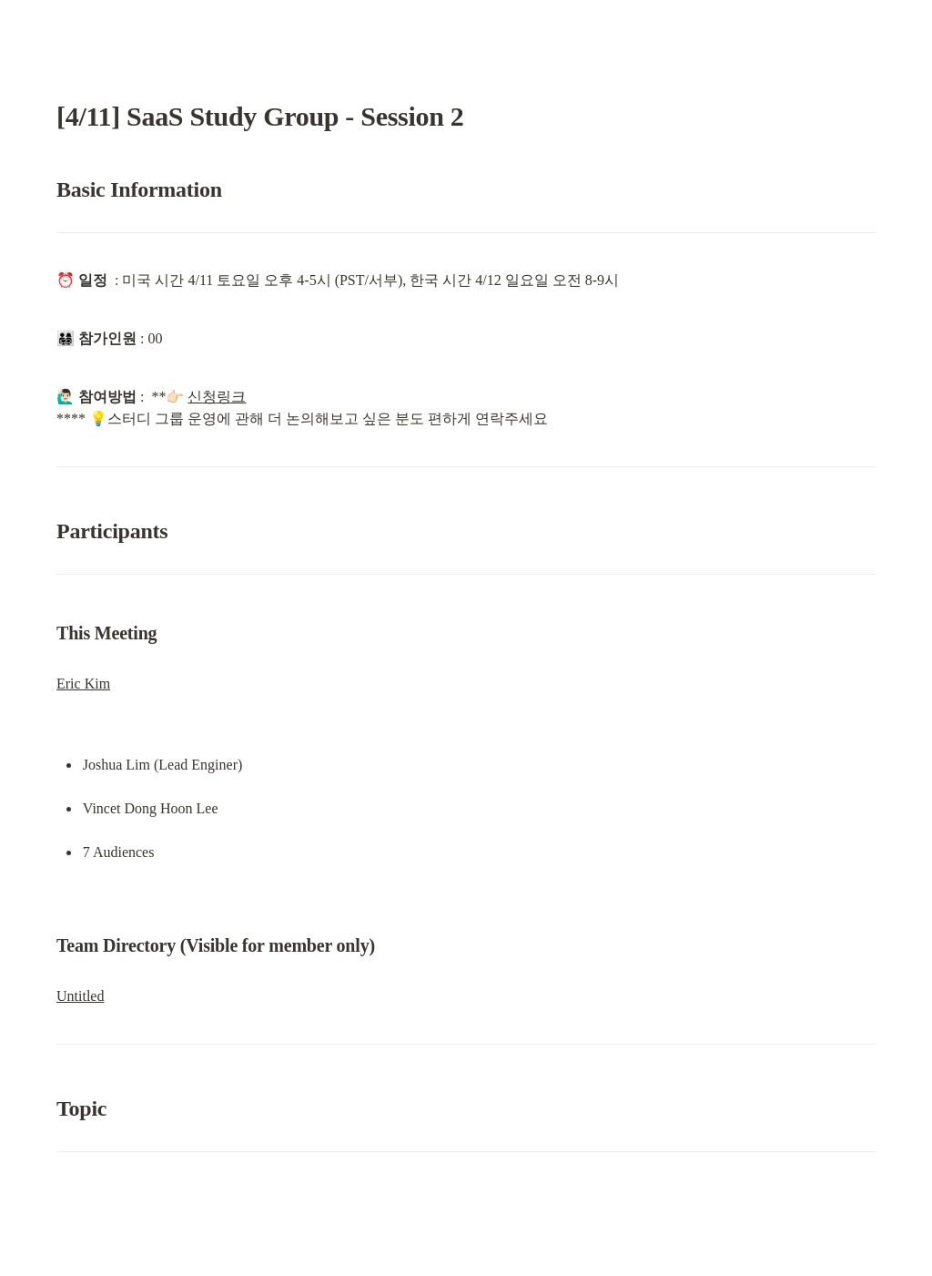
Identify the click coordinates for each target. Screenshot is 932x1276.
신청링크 (216, 396)
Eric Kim (83, 683)
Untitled (80, 996)
